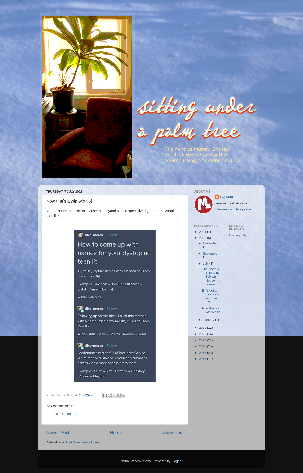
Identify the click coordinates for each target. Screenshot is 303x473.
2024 (203, 232)
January (209, 320)
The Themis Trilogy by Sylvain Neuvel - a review (211, 276)
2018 (203, 346)
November (210, 243)
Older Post (172, 432)
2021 (203, 327)
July (206, 263)
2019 (203, 340)
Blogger (176, 461)
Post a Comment (64, 414)
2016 (203, 359)
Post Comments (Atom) (82, 442)
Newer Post (57, 432)
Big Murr (226, 197)
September (210, 253)
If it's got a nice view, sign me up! (211, 296)
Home (116, 432)
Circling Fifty (238, 235)
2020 (203, 334)
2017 (203, 352)
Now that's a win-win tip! (212, 310)
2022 (203, 238)
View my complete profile (233, 209)
